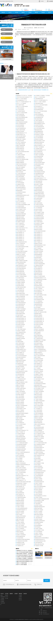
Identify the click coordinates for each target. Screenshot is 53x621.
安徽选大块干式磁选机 (21, 254)
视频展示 (23, 12)
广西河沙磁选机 (19, 327)
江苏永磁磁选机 (38, 165)
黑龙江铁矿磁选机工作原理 (40, 140)
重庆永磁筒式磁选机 (20, 259)
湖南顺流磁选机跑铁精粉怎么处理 (23, 195)
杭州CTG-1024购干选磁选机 (22, 98)
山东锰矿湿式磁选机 (20, 257)
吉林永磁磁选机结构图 (21, 436)
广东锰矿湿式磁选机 (38, 305)
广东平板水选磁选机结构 (21, 173)
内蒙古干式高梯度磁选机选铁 (40, 349)
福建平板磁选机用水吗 (21, 299)
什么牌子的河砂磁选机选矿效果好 (23, 151)
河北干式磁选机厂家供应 (39, 176)
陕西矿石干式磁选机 (20, 520)
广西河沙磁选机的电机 (21, 439)
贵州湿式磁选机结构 (20, 411)
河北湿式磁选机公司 (38, 106)
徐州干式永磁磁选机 (20, 226)
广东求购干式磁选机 (38, 399)
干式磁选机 (2, 598)
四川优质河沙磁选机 (20, 307)
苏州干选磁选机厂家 (20, 288)
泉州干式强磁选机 (38, 248)
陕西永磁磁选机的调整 (21, 220)
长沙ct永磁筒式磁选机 (21, 224)
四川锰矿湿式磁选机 (38, 209)
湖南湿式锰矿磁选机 (38, 508)
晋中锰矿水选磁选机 (38, 489)
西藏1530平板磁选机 (20, 385)
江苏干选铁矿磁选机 (20, 248)
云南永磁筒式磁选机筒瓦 (21, 266)
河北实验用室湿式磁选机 (21, 252)
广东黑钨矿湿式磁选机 (21, 154)
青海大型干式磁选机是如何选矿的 (41, 179)
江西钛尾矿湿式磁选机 (39, 358)
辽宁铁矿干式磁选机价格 (21, 142)
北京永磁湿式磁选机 (20, 176)
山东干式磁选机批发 (20, 435)
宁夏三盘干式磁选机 (38, 512)
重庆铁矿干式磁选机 (20, 512)
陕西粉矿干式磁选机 (20, 414)
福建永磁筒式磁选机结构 (39, 142)
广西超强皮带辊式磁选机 (21, 497)
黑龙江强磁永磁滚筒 (38, 335)
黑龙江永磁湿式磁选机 (21, 229)
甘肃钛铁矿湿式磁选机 (21, 280)
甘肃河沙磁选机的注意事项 (40, 195)
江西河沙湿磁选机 (38, 439)
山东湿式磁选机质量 (20, 374)
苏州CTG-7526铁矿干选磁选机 (40, 101)
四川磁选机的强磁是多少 (21, 187)
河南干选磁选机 (19, 153)
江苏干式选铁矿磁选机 (39, 467)
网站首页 (3, 12)
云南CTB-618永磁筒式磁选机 (22, 112)
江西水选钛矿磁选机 (20, 126)
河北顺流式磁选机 (20, 341)
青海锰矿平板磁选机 (20, 347)
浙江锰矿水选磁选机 (20, 489)
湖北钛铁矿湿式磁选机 (39, 441)
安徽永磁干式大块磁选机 (21, 530)
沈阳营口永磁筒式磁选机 (21, 388)
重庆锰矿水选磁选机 (38, 315)
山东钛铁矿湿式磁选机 (39, 125)
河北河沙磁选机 (19, 193)
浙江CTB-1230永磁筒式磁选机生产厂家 (24, 101)
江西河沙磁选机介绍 (38, 268)
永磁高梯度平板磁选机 (21, 544)
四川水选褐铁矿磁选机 (39, 360)
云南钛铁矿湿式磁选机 (21, 383)
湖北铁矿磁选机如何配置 (21, 262)
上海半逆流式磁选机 (38, 182)
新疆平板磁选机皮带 (38, 469)
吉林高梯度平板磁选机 (39, 389)
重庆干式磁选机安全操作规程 (22, 260)
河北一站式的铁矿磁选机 (21, 472)
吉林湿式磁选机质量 (38, 402)
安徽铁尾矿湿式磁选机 (21, 338)
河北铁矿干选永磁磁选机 (39, 391)
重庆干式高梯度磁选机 (21, 178)
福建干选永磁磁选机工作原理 (22, 382)
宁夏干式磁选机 (38, 464)
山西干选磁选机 (38, 380)
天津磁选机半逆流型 (20, 184)
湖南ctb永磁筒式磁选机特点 (40, 424)
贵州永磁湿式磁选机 (20, 305)
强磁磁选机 (19, 29)
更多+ (51, 93)
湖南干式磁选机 (38, 357)
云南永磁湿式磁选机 (38, 280)
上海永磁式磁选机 (20, 537)
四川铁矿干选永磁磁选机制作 (22, 405)
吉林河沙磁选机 (38, 112)
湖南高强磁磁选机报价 (39, 131)
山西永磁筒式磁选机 (20, 285)
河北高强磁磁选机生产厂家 (22, 100)
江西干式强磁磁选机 (38, 491)
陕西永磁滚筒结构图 (38, 480)
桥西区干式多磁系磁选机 (21, 463)
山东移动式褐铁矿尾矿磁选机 (22, 251)
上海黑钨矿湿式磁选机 (39, 452)
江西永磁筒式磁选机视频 (39, 206)
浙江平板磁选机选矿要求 (21, 332)
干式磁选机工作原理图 (39, 545)
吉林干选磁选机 (19, 425)
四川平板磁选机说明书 (21, 456)
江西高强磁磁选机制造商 (39, 173)
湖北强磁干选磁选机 (20, 394)
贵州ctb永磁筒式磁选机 (39, 405)
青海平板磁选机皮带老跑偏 (40, 171)
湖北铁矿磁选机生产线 (39, 375)
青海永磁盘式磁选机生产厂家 (40, 178)
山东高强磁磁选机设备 (39, 215)
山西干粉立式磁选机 (20, 511)
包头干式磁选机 (19, 491)
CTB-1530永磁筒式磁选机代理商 (41, 442)
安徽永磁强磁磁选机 (38, 254)
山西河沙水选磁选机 (38, 296)
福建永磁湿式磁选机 (38, 129)
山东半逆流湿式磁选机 (21, 447)
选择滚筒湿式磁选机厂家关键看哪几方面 (40, 89)
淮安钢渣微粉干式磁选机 (21, 170)
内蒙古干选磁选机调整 (21, 145)
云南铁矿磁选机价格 (38, 271)
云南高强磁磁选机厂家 (21, 495)
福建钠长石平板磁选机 (39, 416)
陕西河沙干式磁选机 (38, 259)
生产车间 (6, 596)
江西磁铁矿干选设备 (20, 377)
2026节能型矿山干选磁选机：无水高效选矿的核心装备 (24, 558)
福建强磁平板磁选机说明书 (40, 506)
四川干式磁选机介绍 (20, 375)
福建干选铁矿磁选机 (20, 519)
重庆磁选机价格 (19, 335)
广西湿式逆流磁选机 (38, 492)
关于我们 (16, 12)
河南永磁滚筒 (19, 340)
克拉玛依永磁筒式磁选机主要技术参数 (24, 481)
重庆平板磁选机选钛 (38, 377)
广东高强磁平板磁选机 (21, 111)
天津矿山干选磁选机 (38, 288)
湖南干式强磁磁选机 (38, 430)
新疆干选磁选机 (19, 417)
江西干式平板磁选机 (20, 533)
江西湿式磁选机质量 (38, 181)
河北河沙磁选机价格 (20, 196)
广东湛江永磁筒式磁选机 (21, 329)
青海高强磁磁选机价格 (21, 536)
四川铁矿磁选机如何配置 (39, 427)
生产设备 (6, 598)
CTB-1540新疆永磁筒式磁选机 (22, 442)
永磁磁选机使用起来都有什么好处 (24, 89)
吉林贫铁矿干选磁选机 (39, 371)
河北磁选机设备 (38, 333)
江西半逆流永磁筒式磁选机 (40, 162)
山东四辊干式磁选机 (38, 497)
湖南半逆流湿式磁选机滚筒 (22, 164)
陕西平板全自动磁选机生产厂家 (22, 475)
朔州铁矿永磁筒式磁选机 (21, 484)
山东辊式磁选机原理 (38, 542)
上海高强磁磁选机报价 (39, 98)
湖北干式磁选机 (38, 456)
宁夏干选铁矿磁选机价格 (21, 268)
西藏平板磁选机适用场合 (39, 346)
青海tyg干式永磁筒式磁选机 (40, 276)
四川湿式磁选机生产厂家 (39, 290)
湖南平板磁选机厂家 (20, 486)
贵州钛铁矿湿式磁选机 (39, 153)
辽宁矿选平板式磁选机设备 (22, 355)
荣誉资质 (6, 595)
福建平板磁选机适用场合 (39, 428)
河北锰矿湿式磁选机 (20, 366)
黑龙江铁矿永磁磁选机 (21, 167)
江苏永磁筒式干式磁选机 (39, 223)
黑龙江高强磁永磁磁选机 (39, 213)
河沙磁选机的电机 (20, 363)
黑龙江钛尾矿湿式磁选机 (21, 467)
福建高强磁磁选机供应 (21, 118)
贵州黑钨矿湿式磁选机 (39, 262)
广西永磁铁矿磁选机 (38, 148)
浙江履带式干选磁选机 (21, 221)
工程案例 (29, 12)
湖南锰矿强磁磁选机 (20, 162)
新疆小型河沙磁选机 (38, 394)
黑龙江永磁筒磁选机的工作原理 (22, 294)
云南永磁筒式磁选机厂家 (21, 318)
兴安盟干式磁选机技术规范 (22, 469)
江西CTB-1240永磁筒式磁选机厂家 (41, 100)
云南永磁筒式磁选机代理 (39, 447)
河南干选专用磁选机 (38, 157)
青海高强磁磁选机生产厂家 (22, 132)
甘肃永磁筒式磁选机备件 (21, 470)
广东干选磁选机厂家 (38, 408)
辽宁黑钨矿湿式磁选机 (39, 204)
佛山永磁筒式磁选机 (38, 411)
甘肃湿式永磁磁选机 (20, 505)
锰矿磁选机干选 (19, 181)
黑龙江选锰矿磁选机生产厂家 (22, 227)
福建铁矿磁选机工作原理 (21, 316)
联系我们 (49, 12)
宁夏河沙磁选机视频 (20, 114)
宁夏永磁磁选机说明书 (39, 302)
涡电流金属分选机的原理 (39, 544)
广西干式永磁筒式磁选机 (21, 424)
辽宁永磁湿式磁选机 (38, 410)
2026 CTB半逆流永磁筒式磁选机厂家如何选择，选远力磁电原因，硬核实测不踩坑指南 (24, 552)
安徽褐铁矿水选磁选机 (39, 249)
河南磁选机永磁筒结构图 (21, 449)
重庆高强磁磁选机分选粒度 (40, 123)
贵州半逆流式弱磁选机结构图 (22, 117)
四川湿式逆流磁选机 (20, 245)
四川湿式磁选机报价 (20, 492)
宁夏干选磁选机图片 (38, 291)
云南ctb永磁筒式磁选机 (21, 179)
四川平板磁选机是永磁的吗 (40, 444)
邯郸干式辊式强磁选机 (21, 185)
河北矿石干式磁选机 (38, 511)
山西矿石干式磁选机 (38, 210)
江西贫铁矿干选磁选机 (21, 330)
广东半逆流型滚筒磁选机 (39, 115)
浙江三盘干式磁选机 (20, 525)
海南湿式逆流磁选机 (38, 190)
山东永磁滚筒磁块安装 (21, 304)
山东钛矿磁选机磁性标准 (39, 126)
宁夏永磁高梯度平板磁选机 (22, 444)
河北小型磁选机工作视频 (39, 212)
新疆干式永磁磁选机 (20, 427)
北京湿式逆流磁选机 (20, 125)
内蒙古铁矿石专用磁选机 (39, 438)
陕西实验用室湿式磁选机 (21, 360)
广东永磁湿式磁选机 (20, 263)
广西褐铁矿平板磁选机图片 (40, 400)
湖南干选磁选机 (38, 332)
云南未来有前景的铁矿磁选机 (40, 470)
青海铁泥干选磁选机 (20, 301)
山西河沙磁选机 (38, 458)
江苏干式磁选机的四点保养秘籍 (40, 279)
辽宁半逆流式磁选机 (20, 109)
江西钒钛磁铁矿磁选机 (39, 103)
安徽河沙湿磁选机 (20, 531)
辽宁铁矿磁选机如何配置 (39, 347)
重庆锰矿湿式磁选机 (38, 229)
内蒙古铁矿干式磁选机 (39, 509)
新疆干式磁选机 (19, 428)
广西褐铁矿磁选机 (38, 282)
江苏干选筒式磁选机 (20, 291)
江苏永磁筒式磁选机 (20, 277)
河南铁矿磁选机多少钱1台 (21, 349)
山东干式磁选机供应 (20, 422)
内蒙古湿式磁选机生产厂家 (40, 145)
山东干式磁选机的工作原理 (40, 433)
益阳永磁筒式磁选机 (38, 273)
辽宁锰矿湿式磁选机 (38, 227)
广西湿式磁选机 (38, 503)
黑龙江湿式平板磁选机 (39, 369)
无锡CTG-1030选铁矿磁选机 (40, 97)
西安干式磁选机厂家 (20, 461)
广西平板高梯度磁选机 (39, 475)
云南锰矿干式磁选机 (38, 533)
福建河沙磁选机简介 (38, 352)
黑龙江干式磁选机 (20, 358)
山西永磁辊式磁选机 (38, 187)
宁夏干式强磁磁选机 (38, 185)
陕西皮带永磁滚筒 (38, 477)
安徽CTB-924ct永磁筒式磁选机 (22, 106)
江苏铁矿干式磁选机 (38, 483)
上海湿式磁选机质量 (20, 290)
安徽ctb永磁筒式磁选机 (21, 129)
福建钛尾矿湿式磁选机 (21, 218)
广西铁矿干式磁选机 (20, 498)
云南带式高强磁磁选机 (39, 114)
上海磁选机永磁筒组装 (39, 265)
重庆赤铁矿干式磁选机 (21, 368)
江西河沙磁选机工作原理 (21, 408)
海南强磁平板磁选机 (20, 500)
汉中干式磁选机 (19, 458)
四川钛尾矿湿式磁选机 (39, 251)
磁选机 (28, 29)
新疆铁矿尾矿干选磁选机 (21, 139)
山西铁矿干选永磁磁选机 (39, 154)
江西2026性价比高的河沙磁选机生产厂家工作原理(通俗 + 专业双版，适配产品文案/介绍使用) (34, 97)
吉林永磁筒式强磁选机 (21, 143)
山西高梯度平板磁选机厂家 (22, 509)
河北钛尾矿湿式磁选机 (39, 322)
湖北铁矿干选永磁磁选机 (39, 329)
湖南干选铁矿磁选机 (38, 293)
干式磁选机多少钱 (20, 545)
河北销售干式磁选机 (38, 366)
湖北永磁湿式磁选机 (38, 118)
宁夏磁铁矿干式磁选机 (39, 374)
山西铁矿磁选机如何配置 (39, 164)
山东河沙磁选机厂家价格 (39, 530)
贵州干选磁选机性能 (38, 151)
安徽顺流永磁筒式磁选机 (39, 193)
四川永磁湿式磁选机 (38, 198)
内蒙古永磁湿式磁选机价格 (40, 308)
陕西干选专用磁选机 (38, 274)
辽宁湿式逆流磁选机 (20, 182)
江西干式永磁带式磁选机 (21, 274)
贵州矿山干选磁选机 (20, 410)
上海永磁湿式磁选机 (20, 206)
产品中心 (10, 12)
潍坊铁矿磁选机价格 (20, 148)
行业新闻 (3, 33)
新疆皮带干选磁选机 (20, 333)
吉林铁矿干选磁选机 (20, 198)
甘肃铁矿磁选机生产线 (21, 134)
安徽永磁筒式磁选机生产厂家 (40, 277)
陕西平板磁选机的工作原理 (22, 265)
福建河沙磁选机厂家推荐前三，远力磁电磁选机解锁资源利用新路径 (24, 553)
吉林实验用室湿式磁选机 (39, 218)
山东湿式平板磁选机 (38, 494)
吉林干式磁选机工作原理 (21, 209)
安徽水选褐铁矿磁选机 (21, 293)
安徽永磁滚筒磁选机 (38, 304)
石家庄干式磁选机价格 (21, 243)
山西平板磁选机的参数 (39, 156)
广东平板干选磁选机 (20, 522)
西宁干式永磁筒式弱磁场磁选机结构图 (42, 498)
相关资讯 (11, 21)
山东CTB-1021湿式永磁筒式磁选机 (41, 104)
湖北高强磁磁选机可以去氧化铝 (40, 495)
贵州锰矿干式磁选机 (20, 400)
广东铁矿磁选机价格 (38, 517)
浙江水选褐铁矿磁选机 (39, 246)
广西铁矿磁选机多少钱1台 (21, 165)
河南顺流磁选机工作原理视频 (40, 340)
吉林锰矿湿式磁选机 (20, 131)
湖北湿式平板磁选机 (20, 402)
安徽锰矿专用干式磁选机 (39, 436)
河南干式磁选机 (38, 201)
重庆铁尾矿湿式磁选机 (39, 310)
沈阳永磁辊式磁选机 (38, 224)
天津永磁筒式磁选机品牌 (21, 207)
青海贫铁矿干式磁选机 (39, 344)
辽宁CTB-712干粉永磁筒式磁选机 (41, 111)
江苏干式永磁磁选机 (20, 201)
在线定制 (43, 12)
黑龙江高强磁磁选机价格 (21, 123)
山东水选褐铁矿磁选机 (21, 273)
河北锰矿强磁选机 (20, 315)
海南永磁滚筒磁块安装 (21, 517)
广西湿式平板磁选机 (38, 120)
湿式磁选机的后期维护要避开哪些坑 (23, 539)
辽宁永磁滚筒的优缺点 (39, 338)
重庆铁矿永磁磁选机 (38, 417)
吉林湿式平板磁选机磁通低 (40, 263)
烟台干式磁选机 (38, 461)
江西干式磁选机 (38, 523)
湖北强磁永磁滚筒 (20, 477)
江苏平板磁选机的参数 (39, 419)
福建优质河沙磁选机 (20, 503)
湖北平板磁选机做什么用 (39, 455)
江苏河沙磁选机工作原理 (39, 388)
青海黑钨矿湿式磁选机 (39, 139)
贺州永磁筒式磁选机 (38, 343)
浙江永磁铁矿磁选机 (20, 104)
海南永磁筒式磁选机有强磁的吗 (22, 413)
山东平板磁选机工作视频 (39, 463)
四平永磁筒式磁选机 (38, 484)
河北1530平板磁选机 (20, 528)
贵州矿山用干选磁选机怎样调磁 (22, 159)
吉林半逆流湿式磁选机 (39, 159)
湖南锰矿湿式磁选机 (38, 243)
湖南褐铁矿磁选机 (38, 313)
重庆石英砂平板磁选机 (39, 514)
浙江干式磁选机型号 (20, 223)
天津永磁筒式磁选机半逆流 (40, 450)
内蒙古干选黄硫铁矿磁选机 (22, 276)
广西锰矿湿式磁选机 (20, 199)
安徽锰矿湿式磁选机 (38, 397)
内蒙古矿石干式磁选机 (39, 414)
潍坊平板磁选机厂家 (20, 232)
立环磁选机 (2, 601)
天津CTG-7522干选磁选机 (21, 103)
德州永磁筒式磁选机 (38, 327)
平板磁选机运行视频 (20, 542)
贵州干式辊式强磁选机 (21, 346)
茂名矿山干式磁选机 (38, 168)
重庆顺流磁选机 (19, 190)
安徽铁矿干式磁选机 (20, 466)
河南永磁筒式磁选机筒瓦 (21, 357)
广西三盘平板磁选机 (38, 531)
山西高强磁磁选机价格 (39, 117)
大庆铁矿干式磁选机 (38, 226)
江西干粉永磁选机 (38, 199)
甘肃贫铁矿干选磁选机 (39, 534)
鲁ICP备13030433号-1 (40, 619)
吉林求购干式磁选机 (38, 519)
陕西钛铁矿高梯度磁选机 (21, 438)
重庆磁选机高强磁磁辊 (21, 215)
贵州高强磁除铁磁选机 (39, 109)
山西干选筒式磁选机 (38, 143)
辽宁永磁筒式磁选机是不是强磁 (40, 294)
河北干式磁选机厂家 (20, 352)
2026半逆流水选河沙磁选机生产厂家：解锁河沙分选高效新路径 (24, 555)
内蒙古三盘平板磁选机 (21, 391)
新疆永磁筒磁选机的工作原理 (40, 245)
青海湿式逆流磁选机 (38, 449)
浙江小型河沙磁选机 (20, 396)
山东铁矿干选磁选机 (20, 369)
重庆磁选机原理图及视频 (21, 213)
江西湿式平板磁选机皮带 (39, 330)
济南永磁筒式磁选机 (38, 285)
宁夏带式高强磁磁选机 (39, 413)
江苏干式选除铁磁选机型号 (40, 196)
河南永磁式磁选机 (38, 257)
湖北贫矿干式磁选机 (38, 252)
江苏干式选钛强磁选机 (39, 137)
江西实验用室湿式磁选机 (21, 192)
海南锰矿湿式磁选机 (20, 120)
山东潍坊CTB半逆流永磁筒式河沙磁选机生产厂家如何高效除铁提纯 (24, 556)
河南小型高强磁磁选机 (21, 115)
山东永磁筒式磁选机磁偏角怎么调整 (23, 204)
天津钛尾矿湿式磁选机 (39, 382)
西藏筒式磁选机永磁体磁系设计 (40, 386)
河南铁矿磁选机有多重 (21, 310)
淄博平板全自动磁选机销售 (40, 520)
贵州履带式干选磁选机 (39, 341)
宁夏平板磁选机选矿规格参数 (40, 383)
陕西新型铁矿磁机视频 (21, 372)
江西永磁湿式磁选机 (20, 140)
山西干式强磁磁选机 (20, 455)
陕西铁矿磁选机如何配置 (21, 416)
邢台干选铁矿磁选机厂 (39, 221)
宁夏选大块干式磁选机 (39, 403)
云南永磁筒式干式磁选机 (39, 134)
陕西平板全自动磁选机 (21, 523)
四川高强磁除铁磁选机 (21, 137)
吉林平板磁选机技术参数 (39, 299)
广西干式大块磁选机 (20, 212)
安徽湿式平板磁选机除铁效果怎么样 (23, 464)
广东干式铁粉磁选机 (38, 207)
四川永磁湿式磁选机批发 (21, 302)
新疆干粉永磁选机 (38, 536)
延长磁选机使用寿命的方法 (40, 539)
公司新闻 (3, 29)
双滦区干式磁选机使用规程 (40, 453)
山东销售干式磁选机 (38, 528)
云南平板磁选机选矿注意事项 (22, 371)
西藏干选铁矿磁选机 (20, 361)
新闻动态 (36, 12)
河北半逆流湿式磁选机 (39, 170)
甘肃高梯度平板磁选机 (21, 157)
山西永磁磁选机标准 (38, 220)
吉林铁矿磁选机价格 (38, 316)
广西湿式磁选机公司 (38, 372)
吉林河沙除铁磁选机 (20, 354)
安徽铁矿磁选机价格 (20, 380)
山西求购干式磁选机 (38, 505)
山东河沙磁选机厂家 (20, 389)
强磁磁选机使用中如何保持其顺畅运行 (42, 537)
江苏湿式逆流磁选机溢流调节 (22, 508)
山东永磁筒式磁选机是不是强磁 (22, 246)
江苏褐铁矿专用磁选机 (21, 282)
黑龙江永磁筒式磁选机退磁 (40, 355)
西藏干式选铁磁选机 (38, 266)
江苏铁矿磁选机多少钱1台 (39, 287)
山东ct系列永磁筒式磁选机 (40, 128)
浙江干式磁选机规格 (20, 279)
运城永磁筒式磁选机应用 (39, 481)
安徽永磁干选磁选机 (20, 386)
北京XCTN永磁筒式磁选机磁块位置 (23, 452)
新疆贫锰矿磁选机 (20, 168)
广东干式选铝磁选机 (38, 301)
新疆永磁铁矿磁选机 (38, 385)
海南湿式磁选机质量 (20, 271)
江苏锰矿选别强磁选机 (39, 167)
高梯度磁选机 (24, 29)
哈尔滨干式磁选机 (20, 249)
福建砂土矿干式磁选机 (21, 478)
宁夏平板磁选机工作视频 (39, 500)
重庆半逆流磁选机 (20, 171)
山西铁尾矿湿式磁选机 (39, 132)
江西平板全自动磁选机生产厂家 (22, 430)
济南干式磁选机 (19, 514)
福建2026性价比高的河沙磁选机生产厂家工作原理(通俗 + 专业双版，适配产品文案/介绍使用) (24, 561)
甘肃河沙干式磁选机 (38, 361)
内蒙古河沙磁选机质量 (21, 296)
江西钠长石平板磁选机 (39, 354)
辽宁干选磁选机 (38, 368)
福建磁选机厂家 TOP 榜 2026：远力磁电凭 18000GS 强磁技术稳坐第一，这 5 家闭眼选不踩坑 (33, 95)
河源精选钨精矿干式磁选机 (22, 483)
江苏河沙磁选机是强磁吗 (39, 192)
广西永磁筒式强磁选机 (21, 433)
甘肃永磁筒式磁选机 (20, 344)
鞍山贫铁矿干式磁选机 (39, 184)
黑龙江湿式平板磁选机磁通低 (40, 486)
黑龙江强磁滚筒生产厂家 (21, 480)
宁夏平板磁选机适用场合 (39, 472)
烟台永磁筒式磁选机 (20, 397)
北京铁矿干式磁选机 (38, 478)
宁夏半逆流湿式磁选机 (21, 399)
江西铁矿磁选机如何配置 (21, 287)
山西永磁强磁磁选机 (38, 525)
